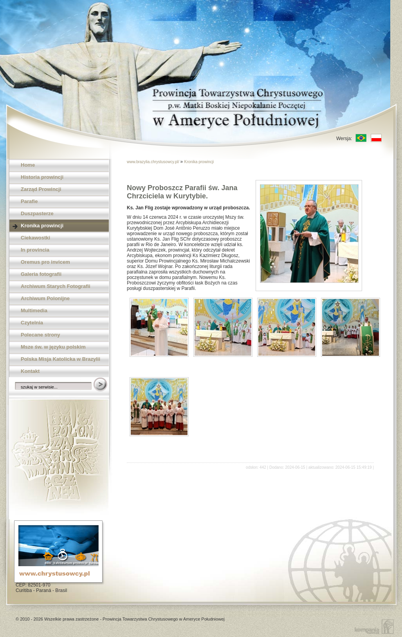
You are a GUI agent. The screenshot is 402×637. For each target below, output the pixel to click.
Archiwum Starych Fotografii (55, 286)
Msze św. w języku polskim (53, 347)
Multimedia (34, 310)
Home (28, 165)
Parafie (29, 201)
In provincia (35, 250)
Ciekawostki (35, 238)
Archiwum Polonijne (45, 298)
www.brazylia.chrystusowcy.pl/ (153, 162)
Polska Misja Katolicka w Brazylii (60, 359)
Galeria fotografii (41, 274)
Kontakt (30, 371)
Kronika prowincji (42, 226)
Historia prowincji (42, 177)
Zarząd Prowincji (41, 189)
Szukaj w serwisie (101, 385)
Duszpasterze (37, 213)
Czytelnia (32, 323)
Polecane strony (40, 335)
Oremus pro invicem (45, 262)
